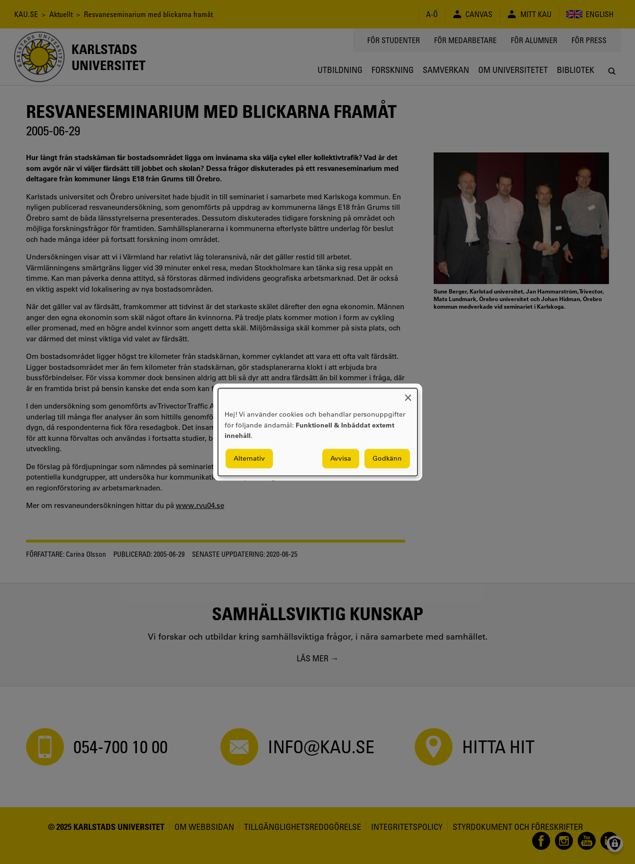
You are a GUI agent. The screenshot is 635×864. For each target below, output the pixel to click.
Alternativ (249, 458)
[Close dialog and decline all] (408, 394)
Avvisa (340, 458)
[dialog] (317, 432)
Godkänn (387, 458)
